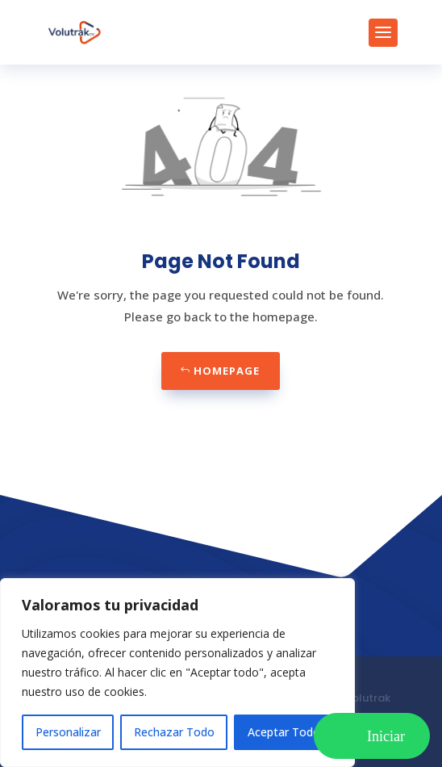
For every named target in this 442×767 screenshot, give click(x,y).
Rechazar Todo (174, 732)
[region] (177, 672)
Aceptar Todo (284, 732)
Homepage (227, 370)
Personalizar (68, 732)
